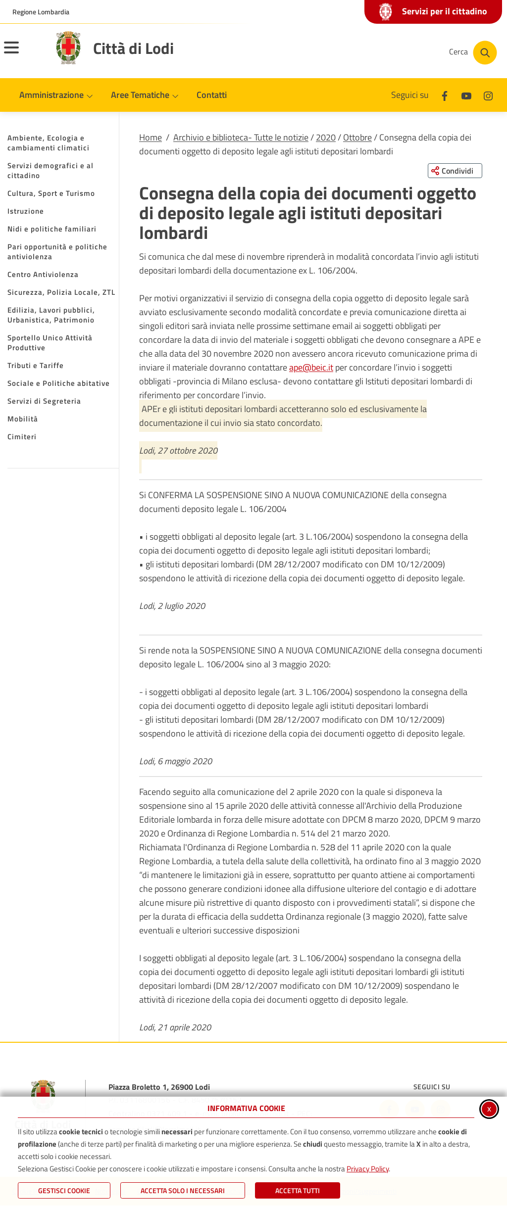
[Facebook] (445, 94)
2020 (326, 137)
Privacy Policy (368, 1168)
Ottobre (357, 137)
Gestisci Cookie (64, 1190)
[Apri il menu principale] (24, 54)
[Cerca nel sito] (473, 53)
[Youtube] (466, 94)
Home (150, 137)
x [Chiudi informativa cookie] (489, 1108)
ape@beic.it (311, 367)
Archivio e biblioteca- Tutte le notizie (240, 137)
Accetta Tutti (297, 1190)
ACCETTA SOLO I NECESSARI (183, 1190)
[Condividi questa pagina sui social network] (454, 170)
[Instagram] (488, 94)
